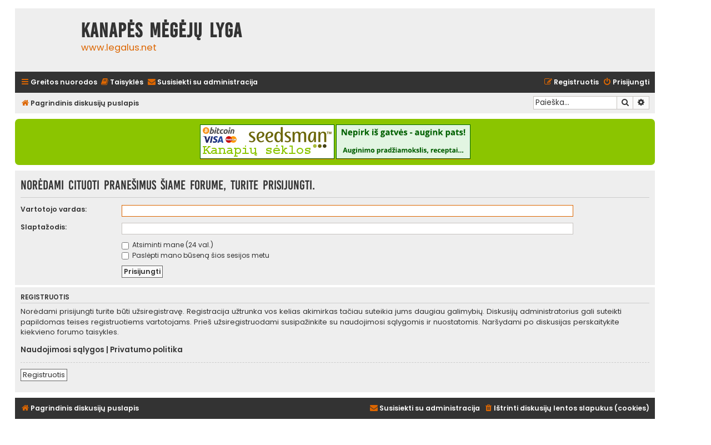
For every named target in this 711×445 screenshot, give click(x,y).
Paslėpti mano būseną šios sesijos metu (195, 255)
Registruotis (44, 374)
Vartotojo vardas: (54, 209)
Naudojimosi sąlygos (62, 350)
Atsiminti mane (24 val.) (167, 244)
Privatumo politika (146, 350)
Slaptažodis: (44, 227)
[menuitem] (121, 82)
